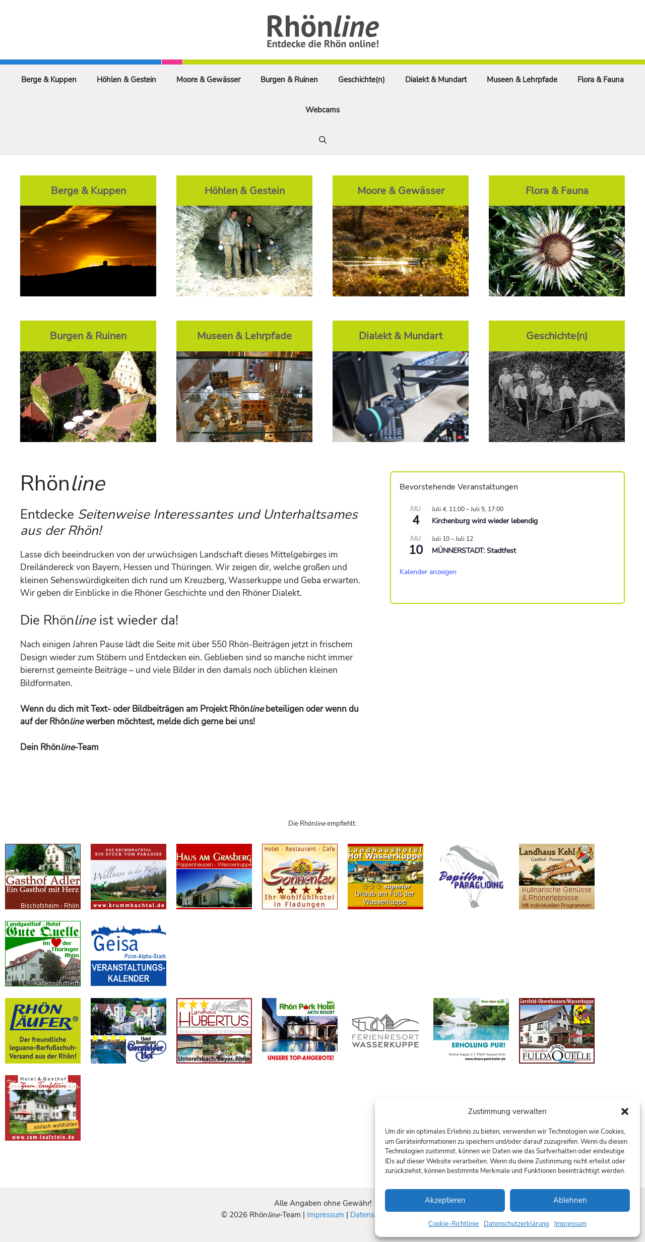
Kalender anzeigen (428, 572)
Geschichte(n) (361, 80)
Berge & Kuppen (49, 80)
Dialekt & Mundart (436, 80)
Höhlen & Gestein (126, 80)
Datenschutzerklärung (516, 1223)
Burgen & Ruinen (289, 80)
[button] (625, 1111)
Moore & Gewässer (208, 80)
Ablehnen (570, 1200)
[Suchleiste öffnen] (323, 140)
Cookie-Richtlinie (453, 1223)
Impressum (570, 1223)
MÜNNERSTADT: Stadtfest (474, 550)
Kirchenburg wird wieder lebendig (485, 521)
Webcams (322, 110)
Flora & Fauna (600, 80)
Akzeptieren (445, 1200)
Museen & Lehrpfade (522, 80)
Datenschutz (371, 1215)
